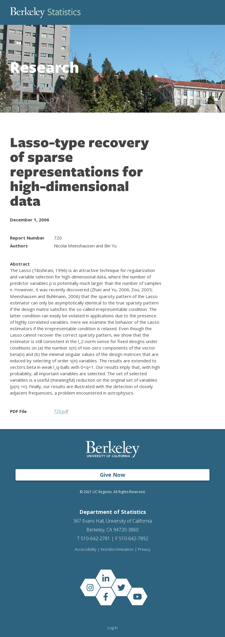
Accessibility (85, 550)
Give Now (112, 474)
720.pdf (61, 411)
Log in (113, 627)
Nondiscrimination (117, 550)
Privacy (144, 550)
